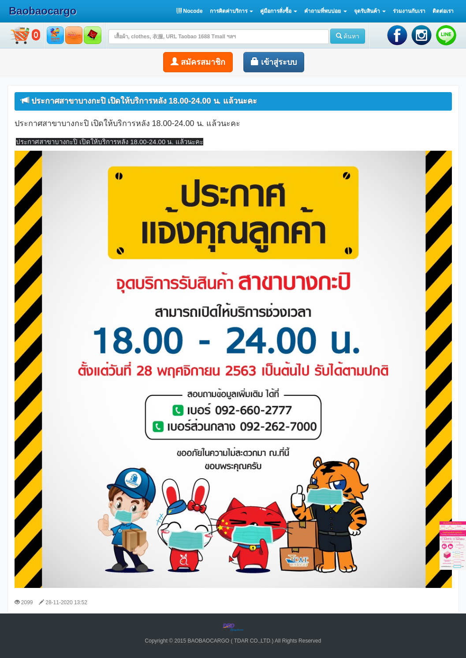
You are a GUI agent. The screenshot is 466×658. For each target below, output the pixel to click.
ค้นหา (348, 36)
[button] (231, 11)
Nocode (189, 11)
